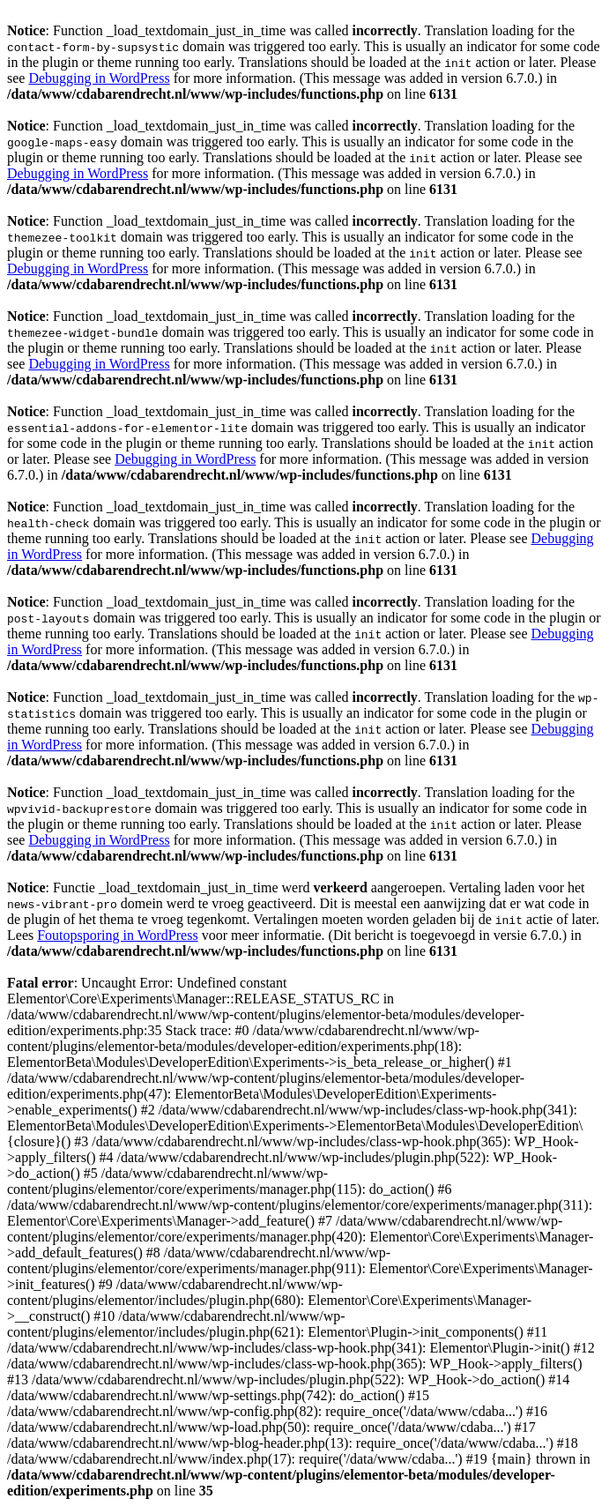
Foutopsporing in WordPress (117, 935)
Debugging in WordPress (98, 78)
